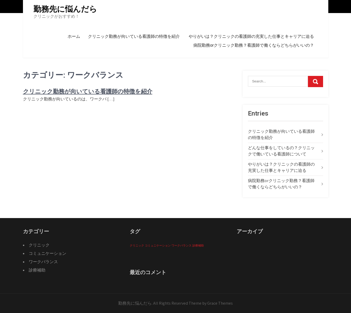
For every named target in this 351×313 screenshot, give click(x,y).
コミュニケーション (47, 253)
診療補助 (37, 270)
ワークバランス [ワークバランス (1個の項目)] (181, 245)
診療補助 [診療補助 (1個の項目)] (198, 245)
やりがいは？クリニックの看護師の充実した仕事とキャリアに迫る (251, 36)
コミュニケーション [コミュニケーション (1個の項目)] (158, 245)
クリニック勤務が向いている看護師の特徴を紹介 (134, 36)
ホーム (74, 36)
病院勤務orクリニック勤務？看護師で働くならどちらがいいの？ (253, 45)
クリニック (39, 245)
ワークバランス (43, 261)
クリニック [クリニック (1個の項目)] (137, 245)
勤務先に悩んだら (65, 9)
